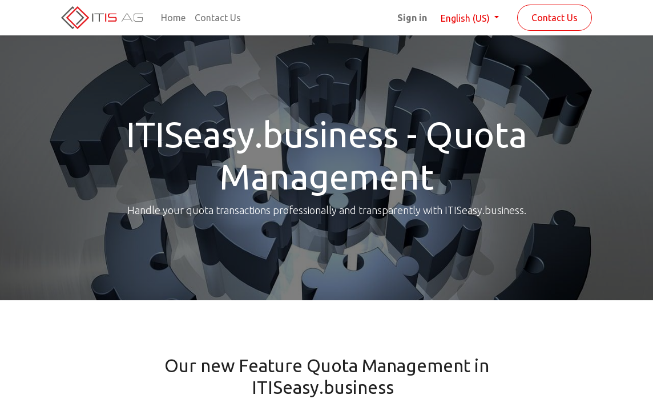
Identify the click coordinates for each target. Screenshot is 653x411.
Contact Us (554, 18)
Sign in (412, 18)
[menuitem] (173, 17)
